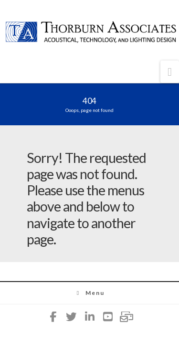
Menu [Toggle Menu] (89, 292)
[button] (169, 72)
